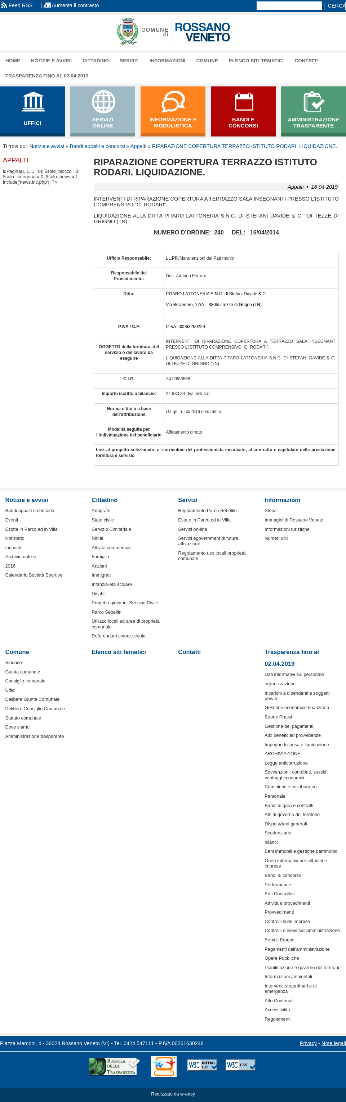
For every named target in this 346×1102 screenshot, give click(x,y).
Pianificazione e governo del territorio (303, 967)
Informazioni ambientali (288, 976)
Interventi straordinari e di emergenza (290, 988)
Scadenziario (278, 833)
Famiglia (100, 556)
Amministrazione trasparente (34, 736)
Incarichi (13, 547)
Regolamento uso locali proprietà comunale (211, 555)
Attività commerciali (111, 547)
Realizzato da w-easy (173, 1094)
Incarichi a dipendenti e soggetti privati (297, 695)
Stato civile (103, 520)
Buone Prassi (278, 717)
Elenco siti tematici (256, 60)
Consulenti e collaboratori (290, 786)
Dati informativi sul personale (294, 674)
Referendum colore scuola (118, 636)
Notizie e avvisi (51, 60)
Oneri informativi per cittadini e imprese (296, 863)
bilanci (271, 842)
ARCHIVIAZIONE (283, 753)
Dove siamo (17, 727)
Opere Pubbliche (282, 958)
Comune (207, 60)
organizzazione (280, 683)
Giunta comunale (22, 672)
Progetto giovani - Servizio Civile (125, 602)
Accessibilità (277, 1009)
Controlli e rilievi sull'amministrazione (302, 930)
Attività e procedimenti (287, 903)
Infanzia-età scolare (112, 584)
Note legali (333, 1043)
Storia (270, 510)
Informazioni (168, 60)
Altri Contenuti (279, 1000)
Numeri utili (276, 538)
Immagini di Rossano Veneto (294, 520)
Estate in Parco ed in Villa (31, 529)
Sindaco (13, 662)
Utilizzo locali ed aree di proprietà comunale (126, 623)
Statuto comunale (23, 718)
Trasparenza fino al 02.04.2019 (46, 76)
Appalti (138, 146)
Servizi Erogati (279, 939)
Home (12, 60)
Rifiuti (97, 538)
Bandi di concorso (283, 875)
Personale (275, 796)
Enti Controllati (279, 893)
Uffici (10, 690)
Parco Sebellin (106, 612)
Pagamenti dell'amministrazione (297, 949)
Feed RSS (20, 5)
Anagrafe (101, 510)
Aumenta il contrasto (75, 5)
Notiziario (14, 538)
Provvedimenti (279, 912)
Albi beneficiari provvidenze (293, 735)
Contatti (306, 60)
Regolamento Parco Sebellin (207, 510)
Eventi (11, 520)
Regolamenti (277, 1019)
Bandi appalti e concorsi (97, 146)
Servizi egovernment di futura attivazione (208, 541)
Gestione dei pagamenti (289, 726)
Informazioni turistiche (287, 529)
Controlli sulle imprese (287, 921)
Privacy (308, 1043)
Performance (278, 884)
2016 (10, 566)
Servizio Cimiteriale (111, 529)
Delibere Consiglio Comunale (35, 708)
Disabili (99, 593)
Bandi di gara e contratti (289, 805)
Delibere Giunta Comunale (32, 699)
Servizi (129, 60)
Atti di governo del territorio (292, 814)
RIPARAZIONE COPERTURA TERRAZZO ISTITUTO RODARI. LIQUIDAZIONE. (244, 146)
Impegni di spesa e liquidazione (297, 744)
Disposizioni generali (286, 823)
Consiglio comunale (25, 681)
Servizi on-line (192, 529)
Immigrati (101, 575)
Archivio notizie (20, 556)
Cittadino (96, 60)
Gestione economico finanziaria (297, 707)
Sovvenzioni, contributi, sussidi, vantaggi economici (297, 774)
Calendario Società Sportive (33, 575)
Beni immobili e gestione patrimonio (301, 851)
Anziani (99, 566)
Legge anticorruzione (286, 763)
